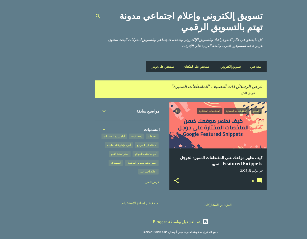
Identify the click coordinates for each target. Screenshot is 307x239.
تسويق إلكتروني (203, 66)
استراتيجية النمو (92, 153)
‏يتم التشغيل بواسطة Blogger (153, 222)
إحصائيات (109, 136)
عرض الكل (221, 93)
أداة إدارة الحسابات (87, 136)
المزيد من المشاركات (190, 204)
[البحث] (71, 16)
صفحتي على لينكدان (169, 66)
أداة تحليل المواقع (119, 144)
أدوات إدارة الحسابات (92, 144)
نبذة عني (228, 66)
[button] (149, 181)
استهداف (88, 162)
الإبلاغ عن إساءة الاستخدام (113, 203)
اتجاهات (124, 136)
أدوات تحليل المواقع (118, 153)
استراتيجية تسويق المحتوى (114, 162)
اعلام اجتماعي (121, 171)
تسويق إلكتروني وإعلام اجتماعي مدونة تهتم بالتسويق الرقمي (163, 21)
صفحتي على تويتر (135, 66)
